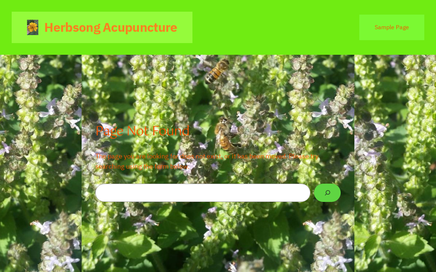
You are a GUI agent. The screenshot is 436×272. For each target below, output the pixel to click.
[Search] (327, 193)
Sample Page (392, 27)
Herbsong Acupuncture (110, 27)
